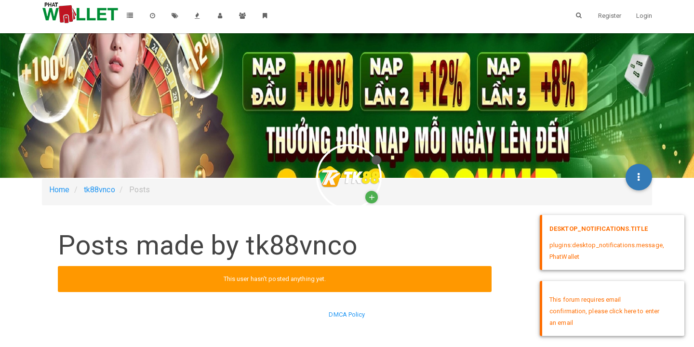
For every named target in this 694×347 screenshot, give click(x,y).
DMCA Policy (347, 314)
